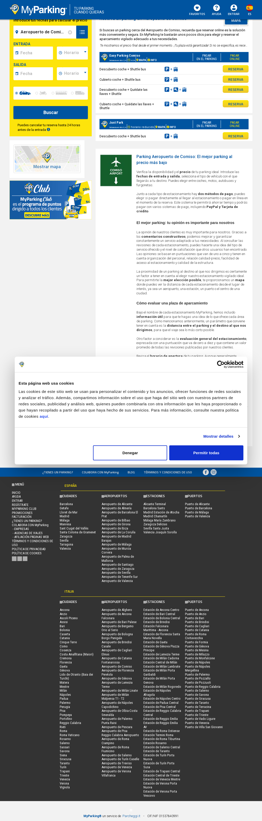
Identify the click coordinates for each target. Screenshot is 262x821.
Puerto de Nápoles (197, 662)
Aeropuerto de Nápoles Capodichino (117, 705)
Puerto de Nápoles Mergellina (197, 669)
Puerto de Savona (197, 695)
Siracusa (65, 759)
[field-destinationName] (46, 32)
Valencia (65, 548)
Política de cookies (27, 553)
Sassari (65, 747)
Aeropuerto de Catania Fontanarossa (117, 660)
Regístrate (20, 505)
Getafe (64, 508)
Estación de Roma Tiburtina (161, 739)
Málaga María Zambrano (159, 520)
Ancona (65, 610)
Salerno (65, 743)
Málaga (65, 520)
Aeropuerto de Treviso (117, 763)
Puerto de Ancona (197, 610)
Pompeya (66, 715)
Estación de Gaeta (155, 642)
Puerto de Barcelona (198, 508)
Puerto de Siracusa (198, 698)
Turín (63, 767)
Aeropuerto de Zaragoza (118, 569)
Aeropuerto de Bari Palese (119, 622)
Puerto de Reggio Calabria (202, 687)
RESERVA (235, 69)
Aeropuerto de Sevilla (116, 572)
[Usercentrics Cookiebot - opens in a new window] (220, 364)
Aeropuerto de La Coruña (118, 532)
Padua (64, 698)
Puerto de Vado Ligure (200, 719)
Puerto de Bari (194, 618)
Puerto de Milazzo (197, 654)
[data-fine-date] (36, 73)
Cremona (66, 658)
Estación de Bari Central (159, 614)
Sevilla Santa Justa (156, 528)
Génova (65, 670)
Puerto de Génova (197, 646)
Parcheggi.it (131, 816)
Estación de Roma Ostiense (161, 731)
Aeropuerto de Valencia (117, 581)
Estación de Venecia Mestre (161, 779)
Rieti (63, 727)
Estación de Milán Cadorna (161, 658)
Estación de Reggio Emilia (160, 719)
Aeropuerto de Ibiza (115, 528)
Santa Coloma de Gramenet (78, 532)
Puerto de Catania (197, 630)
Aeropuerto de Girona (116, 524)
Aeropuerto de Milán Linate (120, 690)
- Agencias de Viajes (27, 533)
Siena (63, 755)
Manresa (65, 524)
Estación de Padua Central (161, 703)
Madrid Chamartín (155, 516)
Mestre (64, 687)
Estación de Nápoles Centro (162, 698)
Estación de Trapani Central (161, 771)
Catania (65, 638)
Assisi (64, 622)
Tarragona (66, 544)
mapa (236, 20)
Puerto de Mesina (197, 650)
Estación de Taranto (156, 751)
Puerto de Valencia (197, 516)
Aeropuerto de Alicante (117, 504)
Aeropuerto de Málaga (117, 544)
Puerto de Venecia (197, 723)
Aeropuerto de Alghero (117, 610)
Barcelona (66, 504)
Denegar (130, 452)
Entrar (234, 13)
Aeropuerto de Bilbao (116, 520)
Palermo (65, 703)
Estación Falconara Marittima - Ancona (155, 628)
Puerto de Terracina (198, 707)
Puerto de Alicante (197, 504)
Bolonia (65, 630)
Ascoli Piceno (69, 618)
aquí (44, 416)
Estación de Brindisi (156, 622)
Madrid (64, 516)
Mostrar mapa (47, 166)
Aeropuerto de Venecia (117, 767)
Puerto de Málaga (197, 512)
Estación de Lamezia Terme (161, 654)
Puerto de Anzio (195, 614)
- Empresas (20, 529)
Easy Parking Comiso (124, 55)
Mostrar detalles (218, 436)
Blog (131, 472)
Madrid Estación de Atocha (161, 512)
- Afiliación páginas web (30, 537)
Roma (63, 731)
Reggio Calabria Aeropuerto (120, 735)
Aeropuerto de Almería (117, 508)
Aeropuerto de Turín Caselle (120, 759)
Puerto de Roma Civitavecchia (195, 636)
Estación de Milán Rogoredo (162, 687)
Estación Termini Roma (158, 735)
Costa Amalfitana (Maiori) (77, 654)
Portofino (66, 719)
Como (64, 646)
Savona (65, 751)
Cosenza (65, 650)
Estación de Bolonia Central (161, 618)
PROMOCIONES (22, 513)
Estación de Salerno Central (161, 747)
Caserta (65, 634)
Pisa (62, 711)
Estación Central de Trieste (161, 775)
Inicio (16, 493)
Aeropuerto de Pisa (114, 731)
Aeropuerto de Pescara (117, 727)
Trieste (64, 775)
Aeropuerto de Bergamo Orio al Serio (118, 628)
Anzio (63, 614)
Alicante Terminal (154, 504)
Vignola (65, 787)
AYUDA (216, 10)
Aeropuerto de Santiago (118, 564)
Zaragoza (66, 536)
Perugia (65, 707)
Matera (64, 682)
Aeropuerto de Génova (117, 678)
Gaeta (63, 666)
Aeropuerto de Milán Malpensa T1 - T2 (115, 697)
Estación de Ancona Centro (161, 610)
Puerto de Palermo (197, 674)
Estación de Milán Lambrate (161, 666)
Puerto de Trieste (196, 715)
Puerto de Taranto (197, 703)
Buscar (50, 112)
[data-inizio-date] (36, 53)
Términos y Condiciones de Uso (168, 472)
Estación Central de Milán (160, 662)
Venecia (65, 779)
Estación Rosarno (155, 743)
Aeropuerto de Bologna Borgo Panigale (117, 636)
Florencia (66, 662)
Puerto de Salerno (197, 690)
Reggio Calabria (70, 723)
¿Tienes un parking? (57, 472)
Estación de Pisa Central (159, 707)
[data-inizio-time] (75, 53)
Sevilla (64, 540)
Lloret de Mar (69, 512)
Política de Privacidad (29, 549)
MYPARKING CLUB (24, 509)
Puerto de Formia (196, 642)
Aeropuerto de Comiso (117, 666)
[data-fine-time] (75, 73)
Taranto (65, 763)
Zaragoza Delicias (155, 524)
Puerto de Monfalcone (200, 658)
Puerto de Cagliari (197, 626)
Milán (63, 690)
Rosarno (65, 739)
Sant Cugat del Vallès (74, 528)
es (249, 13)
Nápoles (65, 695)
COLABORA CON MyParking (100, 472)
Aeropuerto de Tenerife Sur (120, 577)
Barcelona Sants (154, 508)
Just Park (116, 122)
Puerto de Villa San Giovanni (204, 727)
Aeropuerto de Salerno (117, 755)
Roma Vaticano (70, 735)
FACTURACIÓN (22, 517)
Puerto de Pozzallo (198, 678)
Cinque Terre (68, 642)
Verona (64, 783)
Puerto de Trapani (197, 711)
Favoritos (197, 10)
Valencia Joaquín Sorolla (160, 532)
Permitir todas (206, 452)
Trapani (65, 771)
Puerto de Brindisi (197, 622)
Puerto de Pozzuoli (198, 682)
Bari (62, 626)
